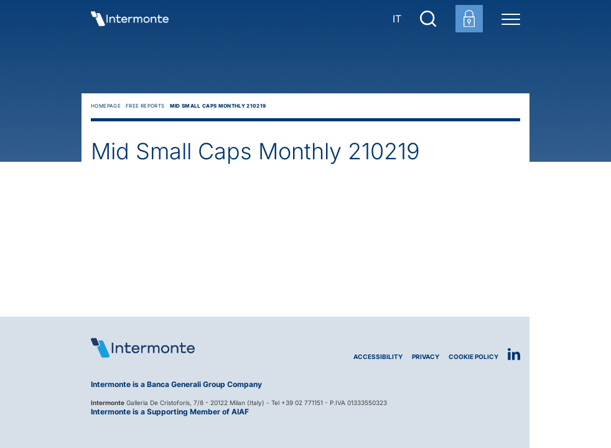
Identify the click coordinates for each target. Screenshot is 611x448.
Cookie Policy (473, 356)
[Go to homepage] (130, 18)
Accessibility (378, 356)
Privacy (425, 356)
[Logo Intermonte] (198, 347)
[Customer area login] (469, 18)
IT (397, 18)
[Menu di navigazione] (510, 18)
